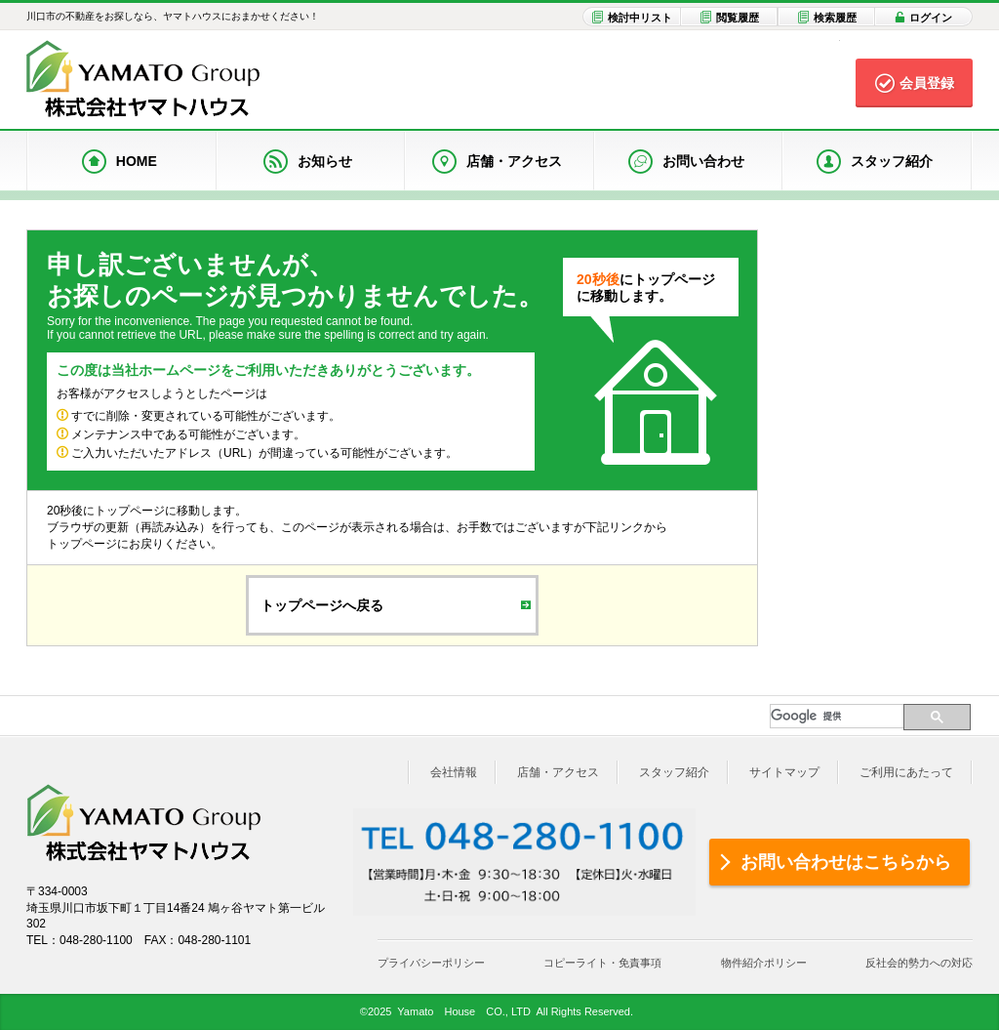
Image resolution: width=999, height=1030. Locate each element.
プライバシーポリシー (431, 962)
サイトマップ (784, 772)
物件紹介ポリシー (764, 962)
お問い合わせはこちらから (845, 862)
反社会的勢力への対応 (919, 962)
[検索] (836, 716)
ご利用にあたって (906, 772)
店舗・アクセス (558, 772)
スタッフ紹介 (674, 772)
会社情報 (453, 772)
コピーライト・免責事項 (602, 962)
